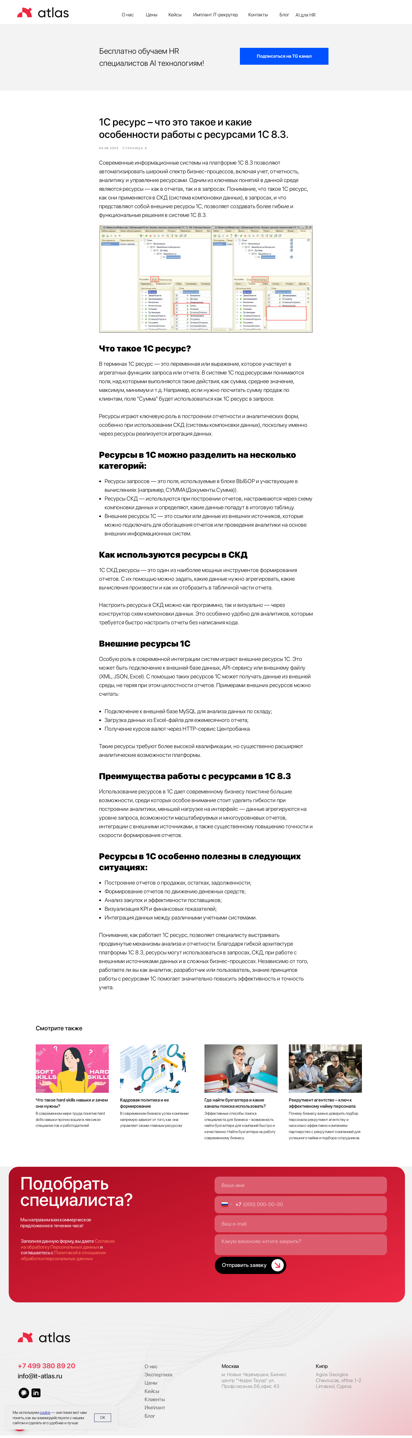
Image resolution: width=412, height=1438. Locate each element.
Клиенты (155, 1402)
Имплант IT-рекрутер (215, 14)
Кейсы (175, 14)
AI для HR (306, 15)
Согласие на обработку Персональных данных (67, 1247)
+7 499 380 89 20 (46, 1368)
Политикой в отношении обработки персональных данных (63, 1258)
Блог (284, 14)
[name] (301, 1188)
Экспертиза (158, 1377)
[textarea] (301, 1247)
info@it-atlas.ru (40, 1379)
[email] (301, 1226)
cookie (45, 1412)
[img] (44, 1340)
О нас (128, 14)
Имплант (155, 1410)
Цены (151, 14)
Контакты (258, 14)
